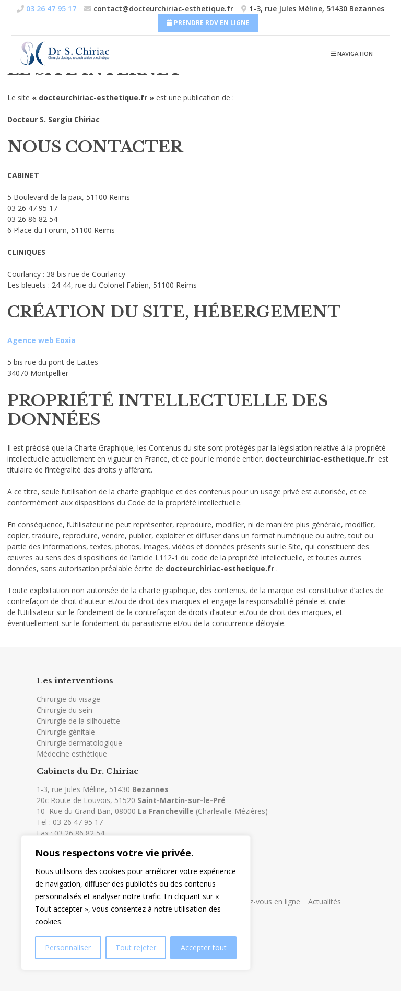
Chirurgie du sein (64, 710)
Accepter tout (204, 947)
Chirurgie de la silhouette (78, 721)
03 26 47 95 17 (78, 822)
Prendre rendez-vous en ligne (251, 901)
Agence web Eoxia (41, 340)
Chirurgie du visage (68, 699)
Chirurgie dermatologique (79, 743)
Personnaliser (68, 947)
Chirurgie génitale (66, 732)
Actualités (324, 901)
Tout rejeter (135, 947)
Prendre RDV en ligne (208, 22)
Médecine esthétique (72, 754)
